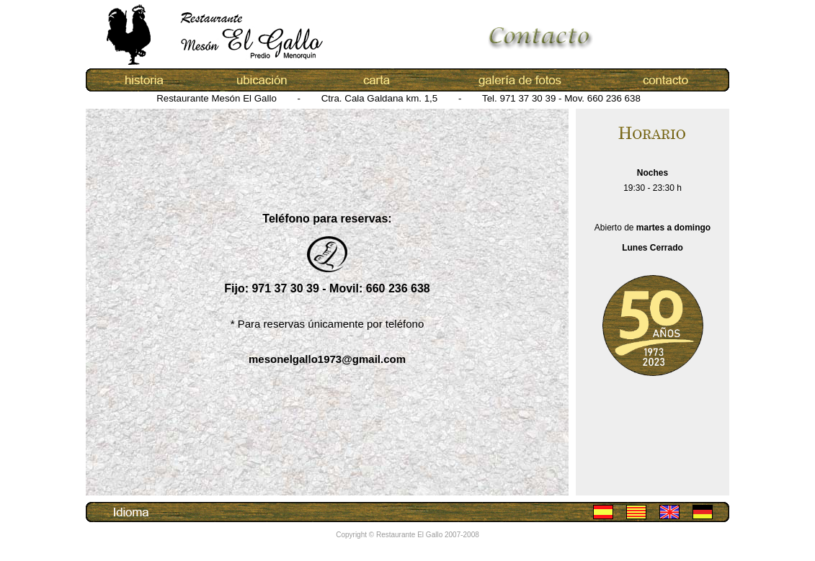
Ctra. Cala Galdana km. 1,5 (380, 98)
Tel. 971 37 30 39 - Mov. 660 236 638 (561, 98)
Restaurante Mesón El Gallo (217, 98)
